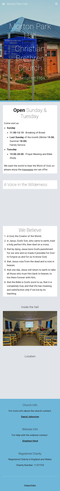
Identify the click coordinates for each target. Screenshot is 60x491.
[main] (30, 50)
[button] (3, 4)
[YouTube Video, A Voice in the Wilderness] (30, 204)
